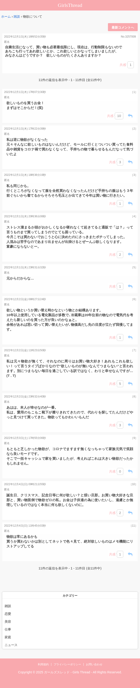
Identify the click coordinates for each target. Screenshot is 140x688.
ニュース (11, 645)
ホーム (6, 16)
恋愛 (8, 614)
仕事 (8, 629)
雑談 (17, 16)
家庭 (8, 637)
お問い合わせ (94, 664)
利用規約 (43, 664)
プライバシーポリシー (67, 664)
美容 (8, 621)
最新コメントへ (123, 27)
